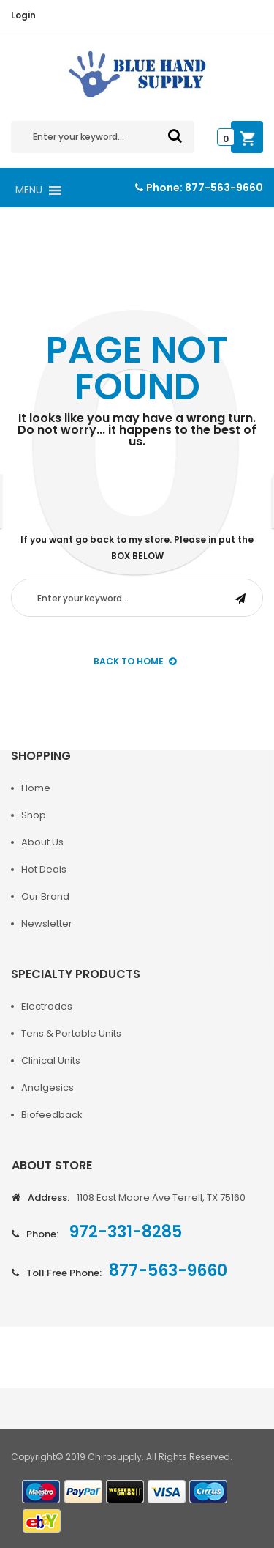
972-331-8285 (124, 1232)
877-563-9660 (224, 187)
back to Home (135, 661)
